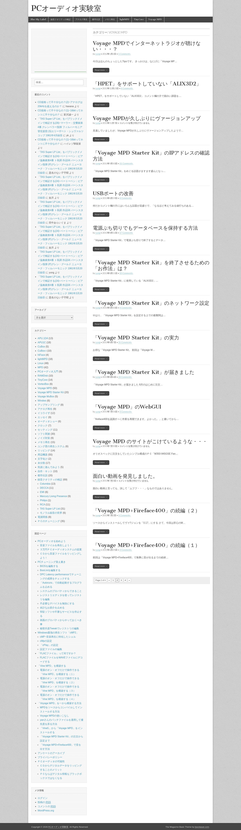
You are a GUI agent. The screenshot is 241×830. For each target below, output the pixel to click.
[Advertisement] (60, 50)
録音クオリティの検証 (61, 19)
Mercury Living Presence (53, 496)
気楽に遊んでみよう (49, 467)
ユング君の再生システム (51, 446)
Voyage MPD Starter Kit (51, 392)
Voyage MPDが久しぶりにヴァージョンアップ (147, 118)
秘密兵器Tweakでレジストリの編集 (59, 628)
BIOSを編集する (49, 566)
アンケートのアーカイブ (51, 753)
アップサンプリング (49, 404)
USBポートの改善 (113, 193)
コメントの (47, 806)
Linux (40, 363)
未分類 (41, 463)
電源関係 (42, 517)
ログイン (42, 798)
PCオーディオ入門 (48, 371)
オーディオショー (47, 421)
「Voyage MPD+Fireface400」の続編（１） (146, 545)
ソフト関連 (44, 434)
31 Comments (126, 163)
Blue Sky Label (38, 19)
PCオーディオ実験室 (66, 8)
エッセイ (42, 417)
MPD (40, 367)
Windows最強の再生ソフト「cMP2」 (58, 632)
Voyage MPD (155, 19)
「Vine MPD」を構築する (52, 666)
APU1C (42, 342)
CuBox (41, 346)
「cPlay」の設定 (49, 645)
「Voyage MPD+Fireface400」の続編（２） (146, 510)
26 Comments (125, 377)
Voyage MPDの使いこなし (54, 715)
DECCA (44, 488)
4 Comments (127, 88)
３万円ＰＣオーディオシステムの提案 (61, 549)
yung (98, 53)
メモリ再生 (110, 19)
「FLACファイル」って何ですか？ (57, 653)
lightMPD (124, 19)
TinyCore (139, 19)
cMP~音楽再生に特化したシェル (58, 636)
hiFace (41, 355)
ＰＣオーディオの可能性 (51, 761)
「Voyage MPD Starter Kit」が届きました (143, 372)
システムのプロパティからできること (61, 591)
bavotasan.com (202, 827)
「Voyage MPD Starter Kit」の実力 (136, 337)
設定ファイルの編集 (51, 649)
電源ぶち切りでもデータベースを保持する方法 (145, 228)
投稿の (44, 802)
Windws (42, 400)
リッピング (44, 450)
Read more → (101, 70)
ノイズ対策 (44, 438)
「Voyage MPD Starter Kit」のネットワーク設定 (151, 303)
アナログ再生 (81, 19)
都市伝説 (96, 19)
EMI (42, 492)
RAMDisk (43, 375)
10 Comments (126, 273)
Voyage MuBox (46, 396)
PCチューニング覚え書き (52, 562)
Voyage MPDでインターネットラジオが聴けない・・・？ (147, 46)
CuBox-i (42, 350)
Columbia (45, 483)
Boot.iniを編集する (50, 570)
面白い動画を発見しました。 (125, 476)
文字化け (42, 458)
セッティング (45, 429)
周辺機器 (42, 454)
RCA (42, 504)
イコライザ (44, 413)
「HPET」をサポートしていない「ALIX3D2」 (147, 84)
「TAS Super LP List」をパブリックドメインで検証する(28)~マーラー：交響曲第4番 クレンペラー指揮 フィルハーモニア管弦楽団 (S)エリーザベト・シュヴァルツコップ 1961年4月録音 (60, 127)
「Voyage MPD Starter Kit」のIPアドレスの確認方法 (151, 156)
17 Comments (126, 232)
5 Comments (124, 53)
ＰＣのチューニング (49, 521)
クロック (42, 425)
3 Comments (126, 411)
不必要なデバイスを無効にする (57, 603)
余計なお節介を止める (52, 607)
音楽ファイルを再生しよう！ (56, 545)
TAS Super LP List (50, 508)
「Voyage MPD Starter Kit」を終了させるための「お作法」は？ (151, 265)
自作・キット (45, 471)
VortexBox (43, 384)
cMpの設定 (46, 641)
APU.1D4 (43, 338)
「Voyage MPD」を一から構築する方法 (59, 703)
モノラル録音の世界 (51, 513)
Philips (43, 500)
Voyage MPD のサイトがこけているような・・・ (150, 441)
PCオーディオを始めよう (52, 541)
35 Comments (125, 342)
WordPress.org (46, 810)
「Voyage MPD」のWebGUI (127, 407)
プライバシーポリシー (50, 757)
